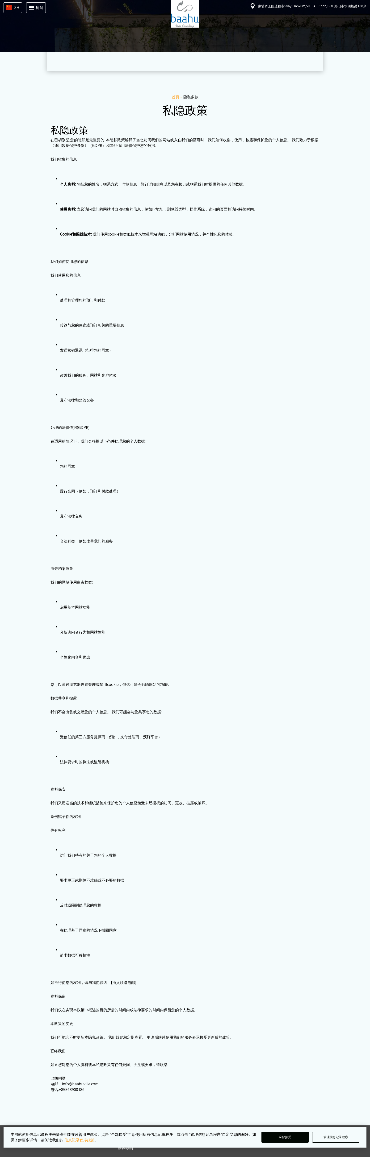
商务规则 (125, 1148)
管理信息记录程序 (336, 1137)
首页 (176, 97)
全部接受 (285, 1137)
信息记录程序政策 (79, 1140)
